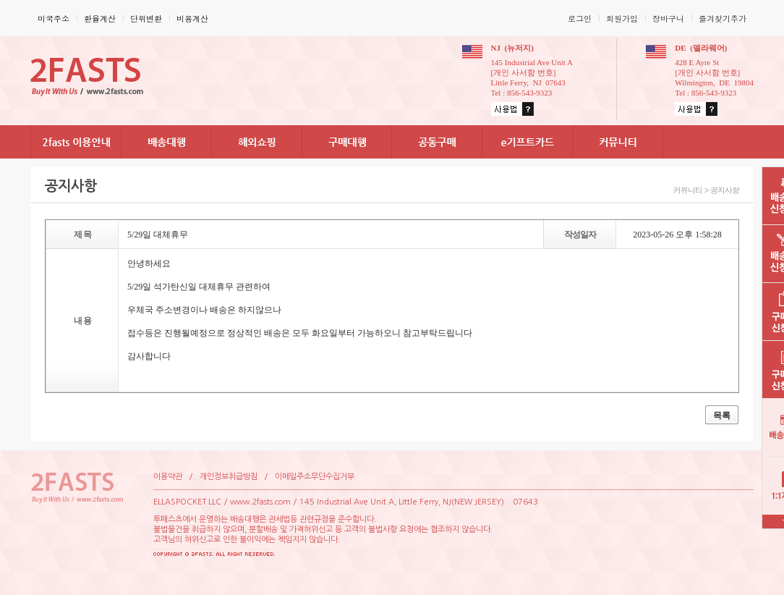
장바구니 (668, 18)
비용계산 (192, 18)
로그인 (580, 18)
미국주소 (53, 18)
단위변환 (146, 18)
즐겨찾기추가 (722, 18)
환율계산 (100, 18)
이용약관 (167, 477)
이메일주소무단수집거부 (314, 477)
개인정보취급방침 (228, 477)
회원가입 (622, 18)
